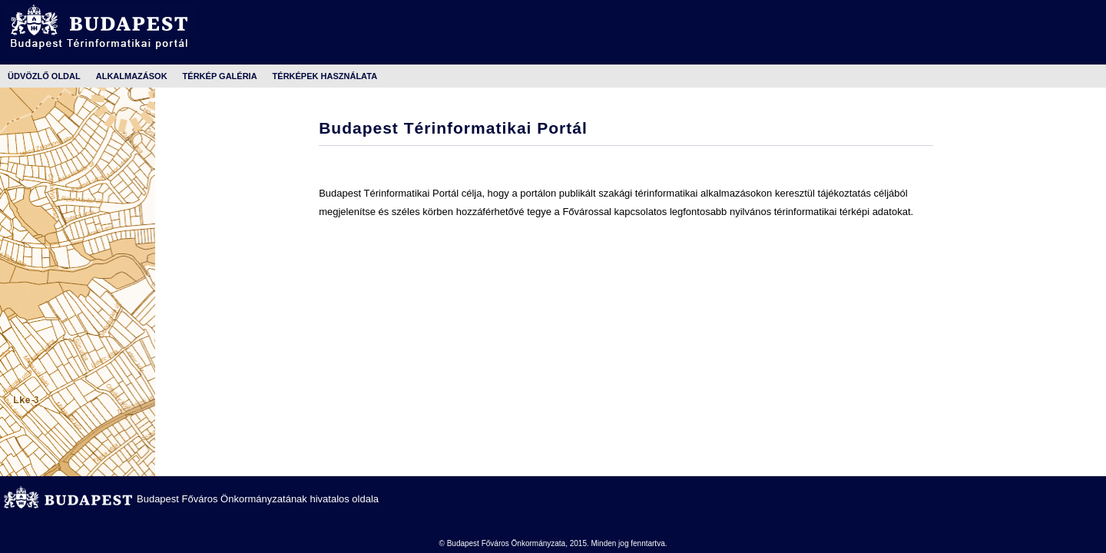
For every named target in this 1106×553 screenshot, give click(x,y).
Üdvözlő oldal (44, 76)
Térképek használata (325, 76)
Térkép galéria (220, 76)
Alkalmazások (131, 76)
